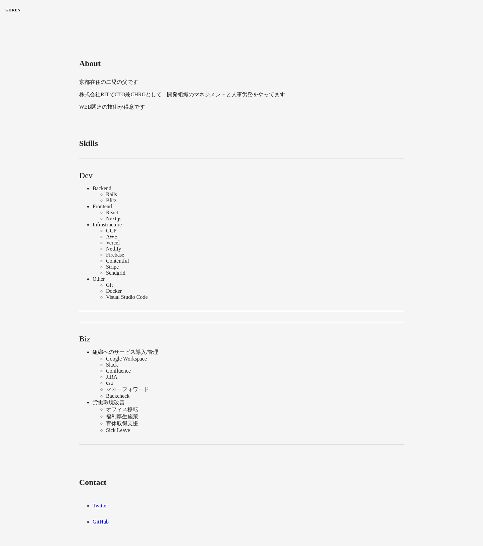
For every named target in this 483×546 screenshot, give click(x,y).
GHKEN (12, 10)
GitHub (101, 522)
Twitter (100, 505)
